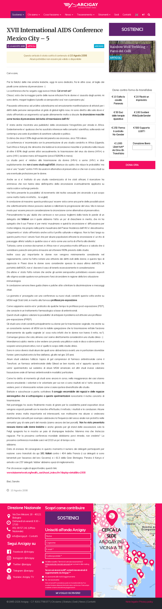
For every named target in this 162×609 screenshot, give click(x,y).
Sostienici (132, 29)
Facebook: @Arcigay (23, 551)
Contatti (127, 14)
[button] (143, 14)
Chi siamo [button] (34, 14)
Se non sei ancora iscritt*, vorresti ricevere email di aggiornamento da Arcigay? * (66, 571)
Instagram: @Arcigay (23, 558)
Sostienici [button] (18, 14)
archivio (99, 46)
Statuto (67, 601)
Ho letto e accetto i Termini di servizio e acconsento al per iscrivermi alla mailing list (67, 564)
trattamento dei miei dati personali (57, 564)
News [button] (69, 14)
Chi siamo (56, 601)
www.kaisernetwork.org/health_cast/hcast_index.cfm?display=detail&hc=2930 (46, 472)
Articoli (31, 46)
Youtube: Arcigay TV (23, 576)
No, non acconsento (52, 580)
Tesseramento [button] (85, 14)
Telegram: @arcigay (23, 570)
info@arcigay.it (19, 536)
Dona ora (132, 164)
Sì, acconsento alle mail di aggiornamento (60, 577)
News (82, 601)
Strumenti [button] (104, 14)
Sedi (116, 14)
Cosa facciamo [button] (52, 14)
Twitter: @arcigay (22, 564)
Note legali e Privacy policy (139, 601)
